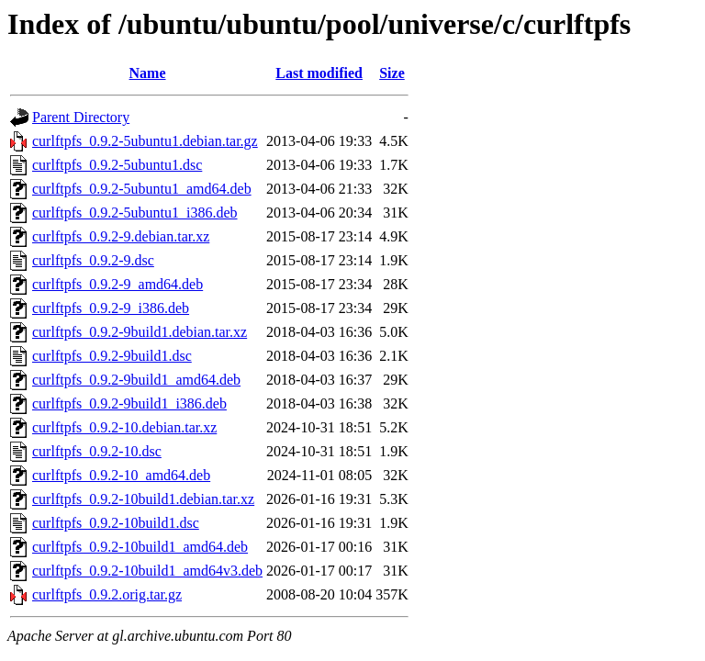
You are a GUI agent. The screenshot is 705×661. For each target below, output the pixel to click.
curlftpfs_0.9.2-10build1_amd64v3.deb (147, 570)
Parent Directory (80, 117)
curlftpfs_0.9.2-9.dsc (93, 260)
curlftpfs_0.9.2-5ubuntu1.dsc (117, 165)
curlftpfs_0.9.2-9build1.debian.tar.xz (139, 332)
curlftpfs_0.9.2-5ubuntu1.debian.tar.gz (145, 141)
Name (147, 73)
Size (392, 73)
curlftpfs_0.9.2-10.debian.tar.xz (124, 427)
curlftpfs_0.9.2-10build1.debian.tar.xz (143, 499)
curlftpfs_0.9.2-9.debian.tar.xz (120, 236)
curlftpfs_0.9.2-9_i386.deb (110, 308)
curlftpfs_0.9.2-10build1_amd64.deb (140, 547)
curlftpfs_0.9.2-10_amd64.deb (121, 475)
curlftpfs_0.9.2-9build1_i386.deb (129, 403)
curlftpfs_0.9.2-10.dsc (97, 451)
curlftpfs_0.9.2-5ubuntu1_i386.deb (135, 212)
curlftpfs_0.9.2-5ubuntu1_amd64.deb (142, 188)
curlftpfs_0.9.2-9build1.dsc (112, 356)
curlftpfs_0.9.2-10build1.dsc (115, 523)
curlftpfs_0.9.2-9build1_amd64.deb (136, 379)
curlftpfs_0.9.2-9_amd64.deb (117, 284)
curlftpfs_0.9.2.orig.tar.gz (107, 594)
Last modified (319, 73)
